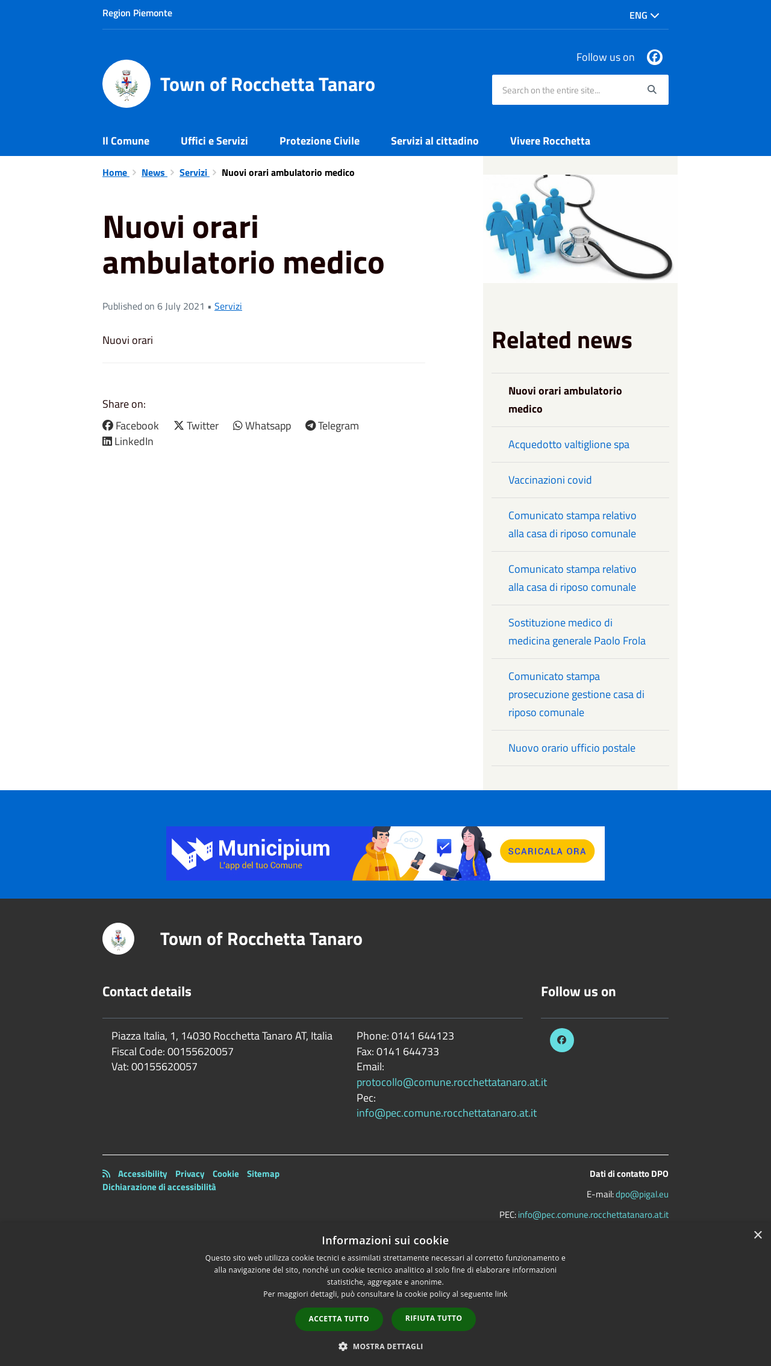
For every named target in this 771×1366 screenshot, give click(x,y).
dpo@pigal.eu (642, 1194)
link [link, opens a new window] (501, 1294)
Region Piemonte (137, 12)
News (154, 172)
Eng (644, 15)
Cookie (226, 1173)
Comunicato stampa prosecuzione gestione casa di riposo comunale (576, 694)
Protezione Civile (319, 141)
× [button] (757, 1235)
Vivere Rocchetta (550, 141)
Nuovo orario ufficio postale (571, 748)
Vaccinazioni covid (550, 480)
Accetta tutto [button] (339, 1319)
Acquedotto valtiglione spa (568, 444)
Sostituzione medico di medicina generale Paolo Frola (577, 631)
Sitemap (263, 1173)
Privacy (190, 1173)
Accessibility (142, 1173)
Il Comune (125, 141)
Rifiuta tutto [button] (434, 1318)
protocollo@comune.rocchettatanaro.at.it (452, 1082)
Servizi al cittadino (435, 141)
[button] (385, 1346)
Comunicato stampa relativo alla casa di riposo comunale (572, 524)
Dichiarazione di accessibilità (159, 1186)
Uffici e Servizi (214, 141)
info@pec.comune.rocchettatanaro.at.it (447, 1113)
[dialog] (385, 1294)
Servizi (194, 172)
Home (116, 172)
